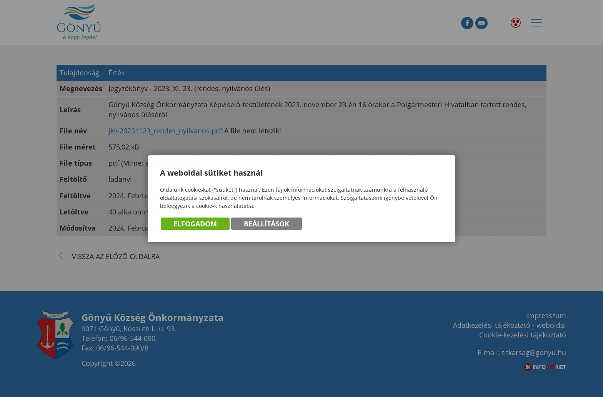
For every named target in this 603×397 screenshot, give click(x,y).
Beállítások (266, 224)
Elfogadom (195, 224)
